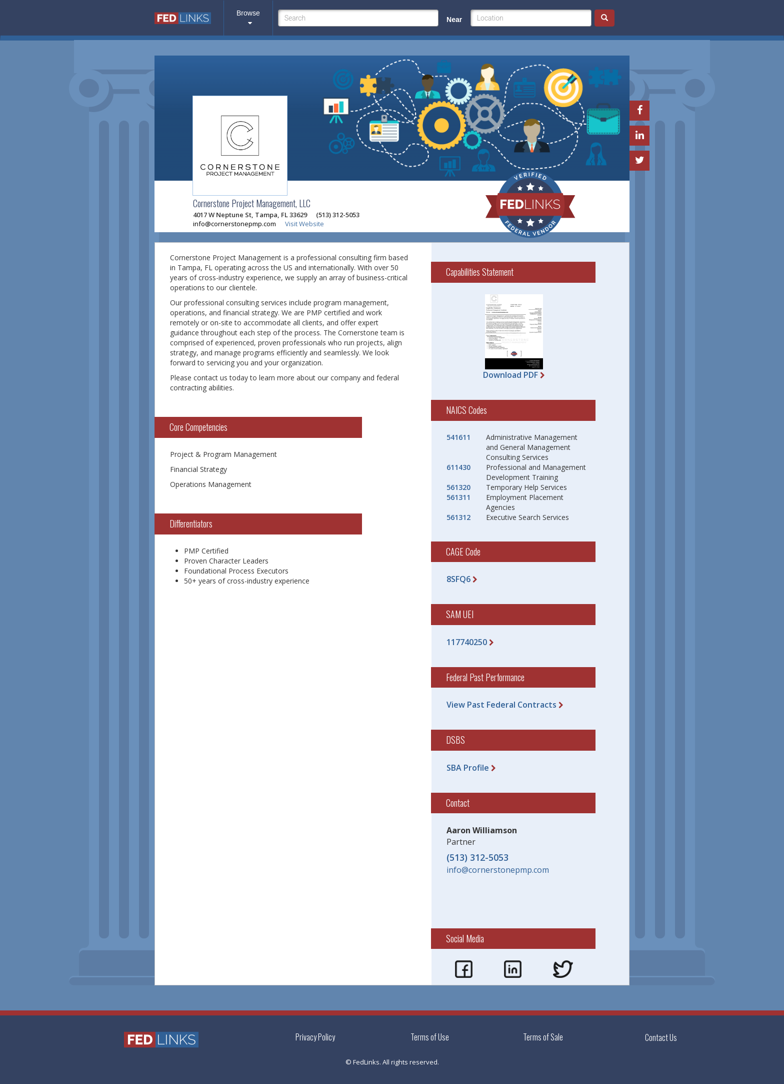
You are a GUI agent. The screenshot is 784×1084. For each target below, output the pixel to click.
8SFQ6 (458, 579)
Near (454, 20)
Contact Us (661, 1037)
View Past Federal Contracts (501, 704)
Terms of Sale (543, 1037)
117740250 (466, 642)
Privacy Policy (315, 1037)
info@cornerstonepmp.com (234, 223)
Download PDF (510, 374)
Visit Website (304, 223)
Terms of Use (429, 1037)
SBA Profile (467, 767)
